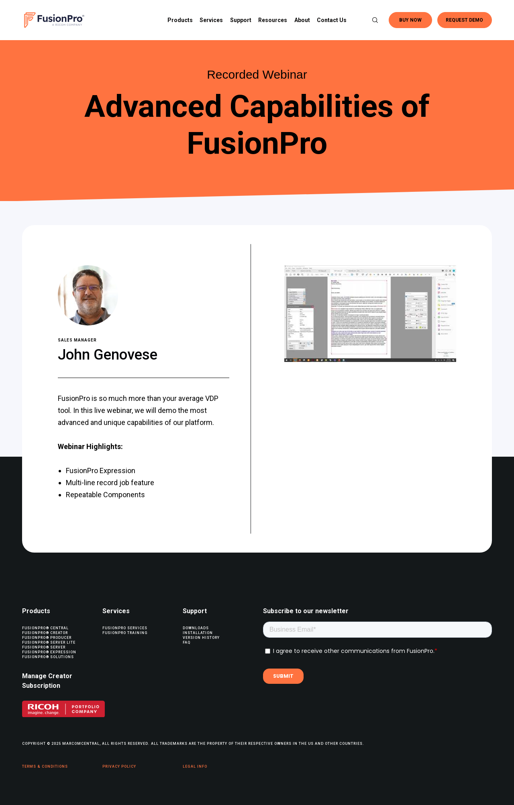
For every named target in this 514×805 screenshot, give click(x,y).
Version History (201, 638)
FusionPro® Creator (45, 633)
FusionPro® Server (43, 647)
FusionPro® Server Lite (48, 642)
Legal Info (195, 766)
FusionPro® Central (45, 628)
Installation (198, 633)
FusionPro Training (125, 633)
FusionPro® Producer (46, 638)
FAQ (186, 642)
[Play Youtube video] (370, 313)
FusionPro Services (124, 628)
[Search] (371, 20)
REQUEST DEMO (464, 20)
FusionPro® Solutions (48, 657)
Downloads (196, 628)
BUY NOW (410, 20)
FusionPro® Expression (49, 652)
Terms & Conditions (45, 766)
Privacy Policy (119, 766)
